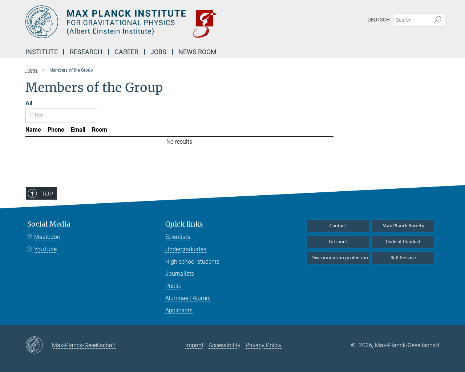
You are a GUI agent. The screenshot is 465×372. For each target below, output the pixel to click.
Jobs (158, 52)
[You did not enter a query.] (411, 20)
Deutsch (379, 20)
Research (86, 52)
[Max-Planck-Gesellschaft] (38, 345)
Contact (337, 225)
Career (126, 52)
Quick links (184, 224)
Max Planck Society (403, 225)
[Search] (437, 20)
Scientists (177, 236)
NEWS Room (197, 52)
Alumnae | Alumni (188, 298)
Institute (41, 52)
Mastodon (47, 236)
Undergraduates (185, 249)
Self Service (403, 257)
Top (47, 193)
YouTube (45, 249)
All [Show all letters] (28, 103)
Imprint (194, 345)
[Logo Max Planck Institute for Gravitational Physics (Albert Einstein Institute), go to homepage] (161, 21)
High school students (192, 261)
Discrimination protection (339, 257)
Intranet (338, 241)
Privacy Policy (264, 345)
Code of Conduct (403, 241)
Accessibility (224, 345)
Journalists (179, 273)
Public (173, 286)
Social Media (48, 224)
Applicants (179, 310)
